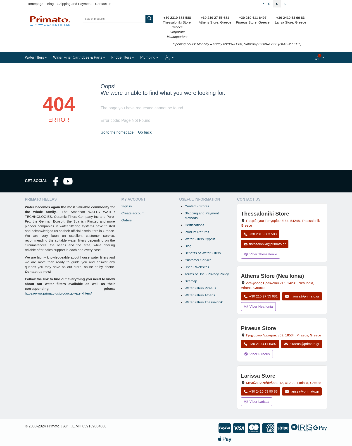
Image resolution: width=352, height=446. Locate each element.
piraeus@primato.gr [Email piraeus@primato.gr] (301, 344)
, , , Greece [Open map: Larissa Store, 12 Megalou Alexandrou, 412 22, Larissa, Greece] (283, 383)
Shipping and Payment (74, 4)
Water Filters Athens (200, 295)
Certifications (194, 225)
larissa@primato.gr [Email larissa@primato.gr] (302, 391)
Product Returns (197, 232)
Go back (145, 132)
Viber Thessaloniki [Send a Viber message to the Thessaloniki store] (260, 254)
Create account (132, 213)
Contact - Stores (197, 206)
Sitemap (191, 281)
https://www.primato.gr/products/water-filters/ (58, 293)
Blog (50, 4)
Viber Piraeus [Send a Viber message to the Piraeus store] (257, 354)
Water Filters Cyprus (200, 239)
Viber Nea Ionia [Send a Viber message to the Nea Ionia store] (258, 306)
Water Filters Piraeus (200, 288)
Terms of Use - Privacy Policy (207, 274)
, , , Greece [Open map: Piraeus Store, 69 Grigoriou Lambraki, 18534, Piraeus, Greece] (283, 335)
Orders (126, 220)
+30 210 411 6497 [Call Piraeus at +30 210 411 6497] (260, 344)
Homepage (35, 4)
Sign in (126, 206)
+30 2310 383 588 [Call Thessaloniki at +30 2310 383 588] (260, 234)
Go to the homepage (116, 132)
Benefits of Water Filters (203, 253)
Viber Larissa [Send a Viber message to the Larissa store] (256, 401)
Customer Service (198, 260)
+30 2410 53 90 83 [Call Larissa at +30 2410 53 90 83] (261, 391)
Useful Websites (197, 267)
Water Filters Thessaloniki (204, 302)
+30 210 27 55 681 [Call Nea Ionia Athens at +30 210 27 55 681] (261, 296)
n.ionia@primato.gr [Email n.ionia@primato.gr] (302, 296)
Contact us (103, 4)
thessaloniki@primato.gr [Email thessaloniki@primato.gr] (265, 244)
